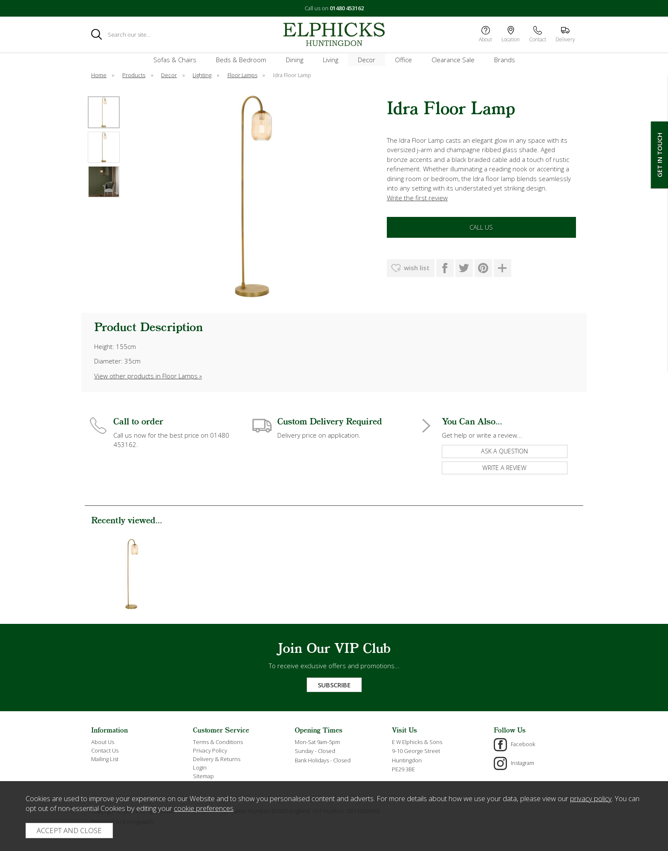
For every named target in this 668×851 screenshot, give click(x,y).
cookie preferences (203, 808)
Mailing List (104, 759)
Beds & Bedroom (241, 59)
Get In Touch (659, 155)
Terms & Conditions (218, 742)
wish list (416, 267)
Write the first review (417, 197)
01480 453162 (347, 8)
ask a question (504, 451)
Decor (366, 59)
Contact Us (104, 750)
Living (330, 59)
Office (403, 59)
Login (200, 767)
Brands (504, 59)
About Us (102, 742)
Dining (294, 59)
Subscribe (334, 685)
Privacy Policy (210, 750)
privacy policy (591, 798)
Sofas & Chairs (174, 59)
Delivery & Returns (216, 759)
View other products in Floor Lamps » (148, 376)
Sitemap (203, 776)
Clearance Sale (453, 59)
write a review (504, 468)
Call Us (481, 227)
